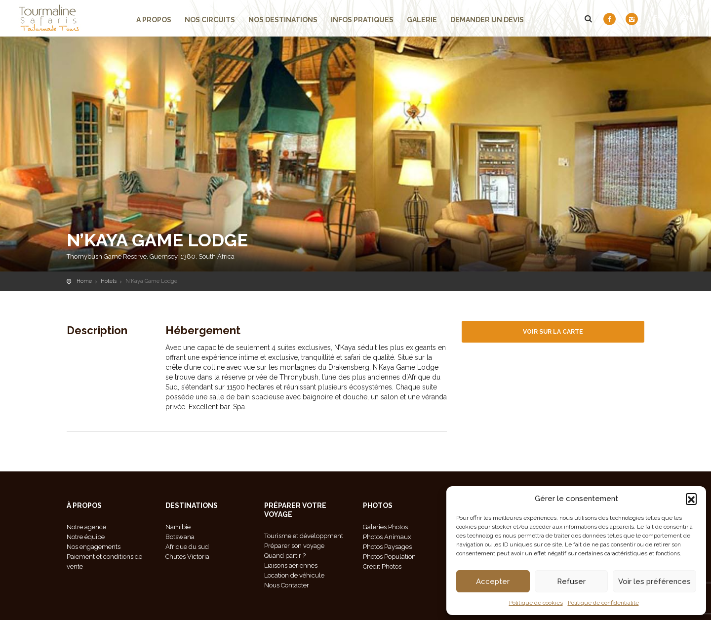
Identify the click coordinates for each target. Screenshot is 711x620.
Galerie (422, 20)
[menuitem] (662, 17)
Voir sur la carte (553, 331)
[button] (691, 499)
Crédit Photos (382, 566)
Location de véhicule (294, 575)
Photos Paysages (387, 546)
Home (84, 281)
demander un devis (487, 20)
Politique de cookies (536, 602)
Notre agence (86, 527)
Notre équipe (86, 537)
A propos (153, 20)
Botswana (180, 537)
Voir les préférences (654, 581)
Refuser (571, 581)
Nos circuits (210, 20)
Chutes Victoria (187, 556)
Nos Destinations (282, 20)
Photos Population (389, 556)
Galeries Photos (385, 527)
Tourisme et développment (303, 536)
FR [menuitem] (657, 17)
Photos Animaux (387, 537)
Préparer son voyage (294, 545)
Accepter (493, 581)
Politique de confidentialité (603, 602)
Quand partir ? (285, 555)
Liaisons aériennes (290, 565)
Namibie (178, 527)
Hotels (109, 281)
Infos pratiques (362, 20)
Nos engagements (93, 546)
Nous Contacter (286, 585)
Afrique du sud (187, 546)
